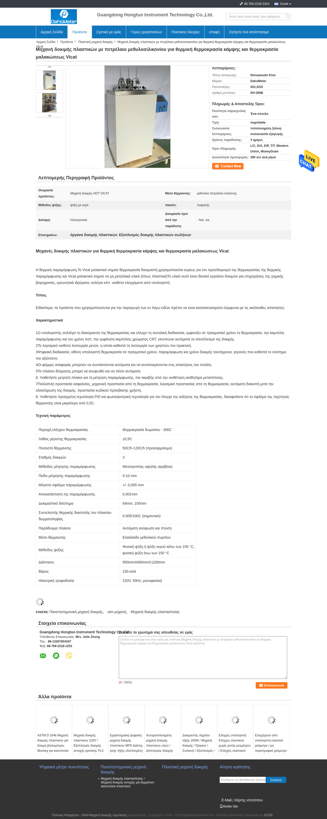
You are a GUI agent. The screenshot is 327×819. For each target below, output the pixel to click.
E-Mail (226, 800)
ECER (268, 815)
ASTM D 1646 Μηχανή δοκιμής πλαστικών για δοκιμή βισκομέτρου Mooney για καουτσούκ (52, 743)
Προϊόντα (79, 32)
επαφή (214, 32)
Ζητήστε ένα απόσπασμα (249, 32)
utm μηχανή (116, 612)
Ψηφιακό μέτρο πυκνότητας (64, 767)
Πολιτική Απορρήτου (65, 815)
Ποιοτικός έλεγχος (185, 32)
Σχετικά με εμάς (109, 32)
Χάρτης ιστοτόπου (248, 800)
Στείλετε (276, 780)
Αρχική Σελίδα (52, 32)
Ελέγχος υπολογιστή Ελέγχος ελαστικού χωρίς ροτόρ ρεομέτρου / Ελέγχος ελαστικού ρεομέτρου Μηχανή (235, 746)
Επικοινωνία (220, 166)
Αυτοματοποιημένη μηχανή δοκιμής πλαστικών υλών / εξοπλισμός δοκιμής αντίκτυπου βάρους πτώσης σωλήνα (159, 748)
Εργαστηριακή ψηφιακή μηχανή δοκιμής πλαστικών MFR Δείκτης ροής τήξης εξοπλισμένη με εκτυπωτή (126, 746)
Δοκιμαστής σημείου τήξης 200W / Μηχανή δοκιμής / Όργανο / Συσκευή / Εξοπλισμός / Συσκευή (198, 746)
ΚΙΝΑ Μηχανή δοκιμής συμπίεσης (104, 815)
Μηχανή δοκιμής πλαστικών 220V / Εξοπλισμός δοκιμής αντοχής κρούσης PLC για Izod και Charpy (89, 746)
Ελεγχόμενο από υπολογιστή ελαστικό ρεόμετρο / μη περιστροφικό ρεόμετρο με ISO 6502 (271, 746)
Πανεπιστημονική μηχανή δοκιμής (76, 612)
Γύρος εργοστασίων (146, 32)
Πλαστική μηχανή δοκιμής (95, 42)
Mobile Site (229, 806)
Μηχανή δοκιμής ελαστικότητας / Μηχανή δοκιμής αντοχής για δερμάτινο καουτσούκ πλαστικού (127, 782)
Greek (284, 4)
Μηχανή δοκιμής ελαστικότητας (155, 612)
